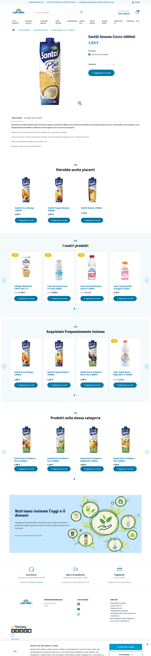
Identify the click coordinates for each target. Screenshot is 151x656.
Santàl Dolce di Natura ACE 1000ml (124, 459)
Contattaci (114, 616)
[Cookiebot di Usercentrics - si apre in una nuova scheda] (15, 651)
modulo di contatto (35, 582)
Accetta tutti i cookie (125, 634)
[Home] (13, 30)
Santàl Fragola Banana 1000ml (58, 209)
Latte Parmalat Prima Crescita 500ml (57, 287)
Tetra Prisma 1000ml (100, 54)
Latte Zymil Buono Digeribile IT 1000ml (122, 373)
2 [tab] (76, 308)
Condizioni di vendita (119, 611)
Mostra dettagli (36, 651)
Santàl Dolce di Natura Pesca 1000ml (24, 459)
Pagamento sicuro (118, 603)
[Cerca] (55, 12)
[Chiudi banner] (147, 632)
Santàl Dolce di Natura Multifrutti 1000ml (91, 459)
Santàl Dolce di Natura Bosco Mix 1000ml (91, 373)
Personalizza (125, 642)
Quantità (92, 64)
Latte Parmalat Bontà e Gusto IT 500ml (91, 287)
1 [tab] (74, 308)
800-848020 (124, 13)
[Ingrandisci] (80, 103)
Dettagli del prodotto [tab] (33, 118)
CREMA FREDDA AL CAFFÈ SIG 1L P (23, 287)
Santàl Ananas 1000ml (91, 208)
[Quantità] (107, 64)
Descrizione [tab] (17, 118)
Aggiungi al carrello (101, 73)
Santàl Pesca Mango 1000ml (24, 209)
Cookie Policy (116, 606)
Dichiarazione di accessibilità (122, 613)
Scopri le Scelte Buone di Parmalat (28, 535)
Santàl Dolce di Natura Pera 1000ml (58, 459)
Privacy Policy (116, 608)
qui (90, 642)
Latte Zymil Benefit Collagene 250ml (122, 287)
